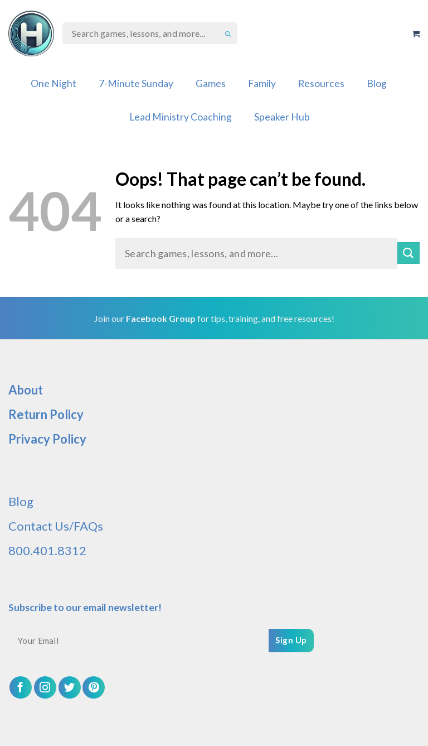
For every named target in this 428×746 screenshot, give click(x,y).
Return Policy (46, 414)
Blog (377, 83)
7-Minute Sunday (136, 83)
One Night (53, 83)
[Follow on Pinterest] (93, 687)
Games (211, 83)
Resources (321, 83)
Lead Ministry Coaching (180, 117)
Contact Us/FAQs (55, 525)
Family (262, 83)
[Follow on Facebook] (20, 687)
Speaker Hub (282, 117)
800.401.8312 (47, 550)
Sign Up (291, 640)
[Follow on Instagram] (45, 687)
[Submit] (408, 253)
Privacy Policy (47, 438)
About (25, 389)
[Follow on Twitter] (70, 687)
